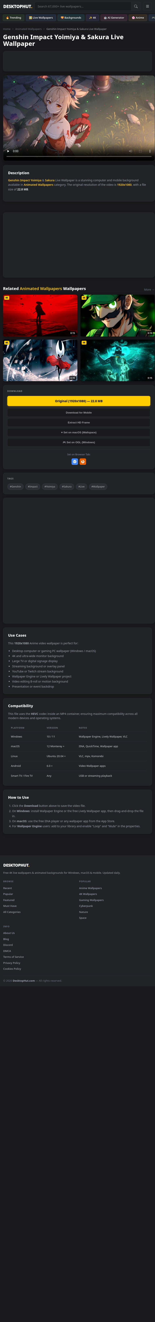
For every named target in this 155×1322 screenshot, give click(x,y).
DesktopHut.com (24, 980)
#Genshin (15, 486)
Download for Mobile (79, 412)
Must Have (10, 906)
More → (149, 289)
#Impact (33, 486)
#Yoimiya (49, 486)
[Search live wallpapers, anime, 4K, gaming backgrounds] (83, 6)
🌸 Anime (138, 17)
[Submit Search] (136, 6)
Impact (25, 180)
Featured (9, 900)
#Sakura (67, 486)
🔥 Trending (13, 17)
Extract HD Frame (79, 422)
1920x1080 (124, 185)
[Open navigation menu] (147, 6)
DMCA (7, 951)
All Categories (12, 912)
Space (83, 918)
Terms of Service (13, 957)
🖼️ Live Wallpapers (41, 17)
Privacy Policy (11, 963)
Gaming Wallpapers (91, 900)
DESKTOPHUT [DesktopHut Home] (17, 6)
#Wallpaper (98, 486)
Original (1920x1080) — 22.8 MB (78, 401)
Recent (7, 888)
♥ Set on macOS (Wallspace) (79, 432)
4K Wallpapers (88, 894)
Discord (8, 945)
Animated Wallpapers (28, 29)
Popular (8, 894)
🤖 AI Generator (114, 17)
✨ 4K (92, 17)
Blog (6, 939)
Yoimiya (36, 180)
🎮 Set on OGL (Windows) (79, 442)
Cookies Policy (12, 969)
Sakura (50, 180)
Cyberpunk (86, 906)
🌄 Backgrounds (71, 17)
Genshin (13, 180)
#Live (81, 486)
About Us (9, 933)
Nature (83, 912)
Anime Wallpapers (90, 888)
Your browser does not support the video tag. (79, 118)
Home (7, 29)
